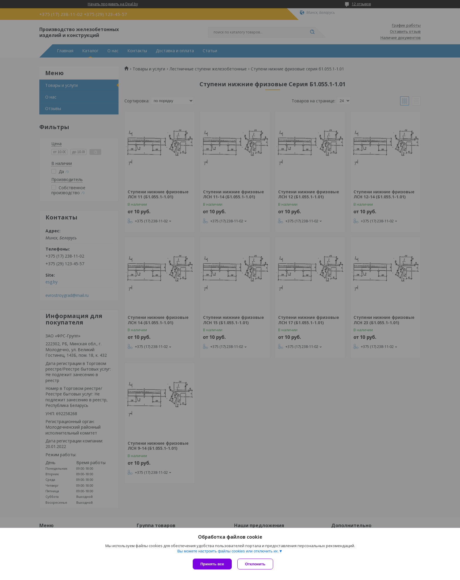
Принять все (212, 564)
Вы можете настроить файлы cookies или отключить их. (228, 551)
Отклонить (255, 564)
